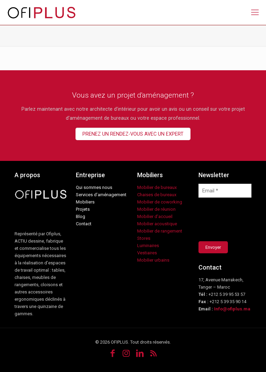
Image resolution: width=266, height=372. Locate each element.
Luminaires (148, 245)
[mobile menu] (255, 12)
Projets (83, 209)
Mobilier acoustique (157, 223)
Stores (143, 238)
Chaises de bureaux (156, 194)
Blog (80, 216)
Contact (83, 223)
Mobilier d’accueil (154, 216)
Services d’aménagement (101, 194)
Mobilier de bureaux (157, 187)
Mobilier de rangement (159, 231)
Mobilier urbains (153, 260)
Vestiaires (147, 252)
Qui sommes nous (94, 187)
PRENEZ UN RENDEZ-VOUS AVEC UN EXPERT (133, 134)
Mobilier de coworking (159, 202)
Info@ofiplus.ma (232, 308)
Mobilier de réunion (156, 209)
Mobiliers (85, 202)
